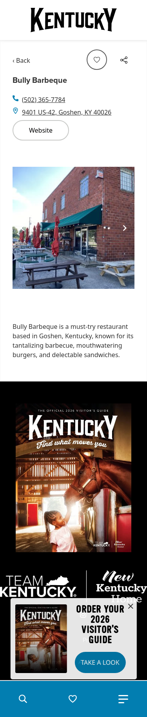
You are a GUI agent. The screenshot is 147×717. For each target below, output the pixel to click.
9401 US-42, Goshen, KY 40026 (66, 112)
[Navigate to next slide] (125, 228)
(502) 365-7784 (43, 99)
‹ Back (21, 60)
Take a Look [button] (100, 662)
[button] (23, 699)
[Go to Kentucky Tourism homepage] (74, 20)
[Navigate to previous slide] (22, 228)
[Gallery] (73, 228)
